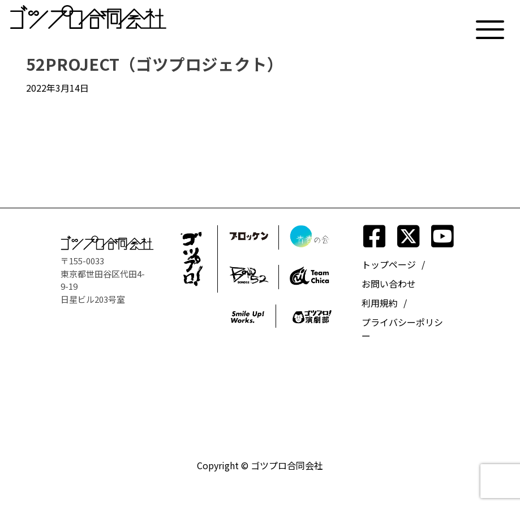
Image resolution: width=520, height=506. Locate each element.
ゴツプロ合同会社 (287, 465)
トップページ (389, 264)
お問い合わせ (389, 283)
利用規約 (380, 303)
